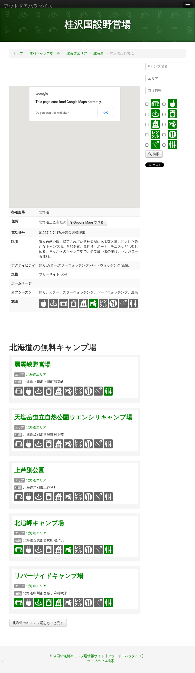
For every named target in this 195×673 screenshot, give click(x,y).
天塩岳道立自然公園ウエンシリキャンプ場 (73, 417)
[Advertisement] (98, 74)
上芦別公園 (29, 470)
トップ (18, 53)
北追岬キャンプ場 (39, 523)
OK (105, 112)
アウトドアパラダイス (28, 6)
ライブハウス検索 (100, 661)
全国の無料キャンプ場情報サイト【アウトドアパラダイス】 (99, 656)
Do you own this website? (52, 112)
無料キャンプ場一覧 (44, 53)
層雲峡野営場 (32, 364)
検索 (153, 154)
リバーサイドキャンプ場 (48, 576)
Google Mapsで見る (87, 222)
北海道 (98, 53)
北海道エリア (77, 53)
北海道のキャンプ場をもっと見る (38, 623)
